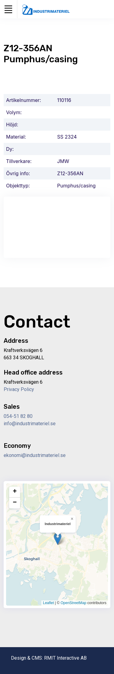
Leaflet (48, 603)
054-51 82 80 (18, 416)
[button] (57, 538)
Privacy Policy (19, 389)
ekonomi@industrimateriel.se (35, 455)
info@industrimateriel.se (30, 423)
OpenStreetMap (73, 603)
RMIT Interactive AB (65, 658)
